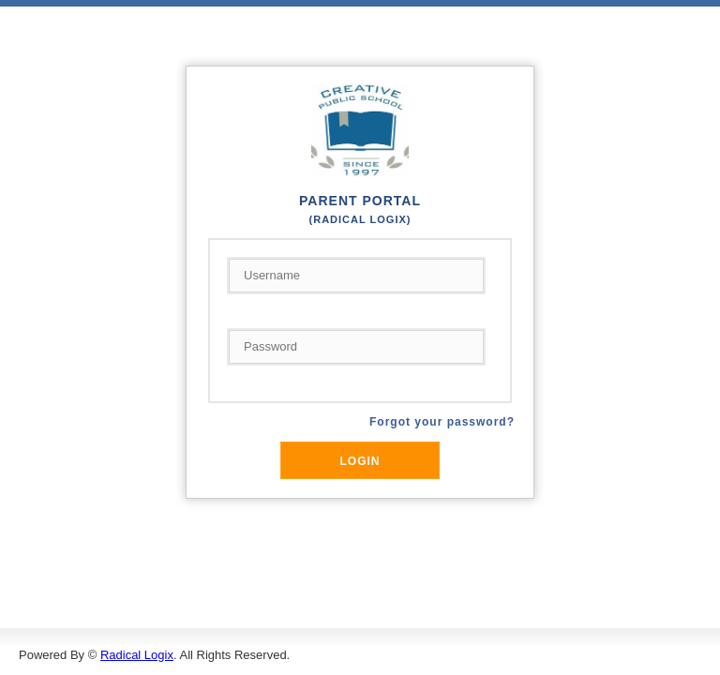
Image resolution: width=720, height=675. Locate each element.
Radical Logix (136, 655)
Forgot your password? (442, 421)
